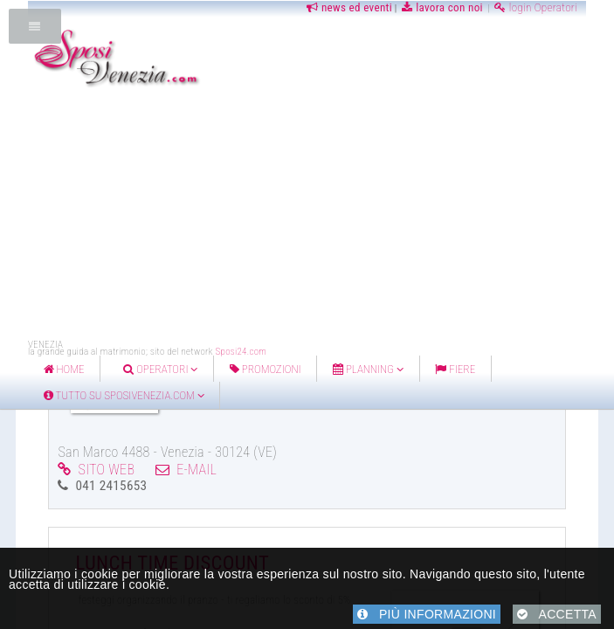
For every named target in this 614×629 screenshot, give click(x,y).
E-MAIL (186, 469)
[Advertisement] (321, 216)
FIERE (455, 369)
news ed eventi (348, 7)
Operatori (160, 369)
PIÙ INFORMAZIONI (426, 614)
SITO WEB (96, 469)
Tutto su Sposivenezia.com (124, 395)
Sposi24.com (240, 351)
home (64, 369)
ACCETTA (557, 614)
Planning (368, 369)
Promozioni (265, 369)
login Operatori (535, 7)
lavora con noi (442, 7)
